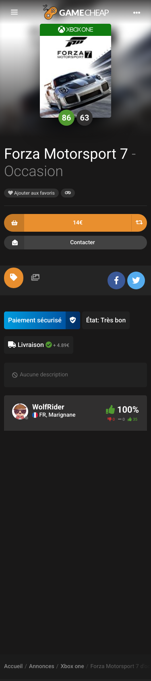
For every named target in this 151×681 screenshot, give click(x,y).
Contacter (75, 242)
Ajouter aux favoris (31, 193)
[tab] (13, 278)
